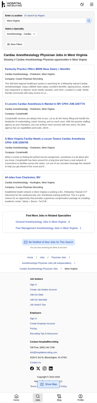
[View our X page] (38, 368)
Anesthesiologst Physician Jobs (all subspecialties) (46, 263)
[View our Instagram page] (44, 368)
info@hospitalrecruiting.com (43, 352)
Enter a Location (13, 15)
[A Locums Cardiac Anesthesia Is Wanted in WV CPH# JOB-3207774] (48, 116)
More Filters (14, 44)
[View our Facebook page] (32, 368)
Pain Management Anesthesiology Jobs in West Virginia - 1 (48, 228)
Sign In (33, 284)
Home (30, 257)
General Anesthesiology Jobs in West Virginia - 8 (43, 222)
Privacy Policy (60, 386)
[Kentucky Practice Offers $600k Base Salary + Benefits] (48, 81)
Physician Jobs (58, 257)
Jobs (42, 257)
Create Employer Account (42, 323)
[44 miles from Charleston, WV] (48, 189)
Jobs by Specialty (38, 299)
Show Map (48, 384)
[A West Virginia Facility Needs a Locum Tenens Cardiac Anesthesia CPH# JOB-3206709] (48, 152)
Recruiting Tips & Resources (44, 333)
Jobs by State (36, 294)
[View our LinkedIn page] (51, 368)
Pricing (33, 328)
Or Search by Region (34, 15)
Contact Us (35, 362)
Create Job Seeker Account (43, 289)
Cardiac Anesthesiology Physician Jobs (39, 268)
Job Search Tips (38, 304)
